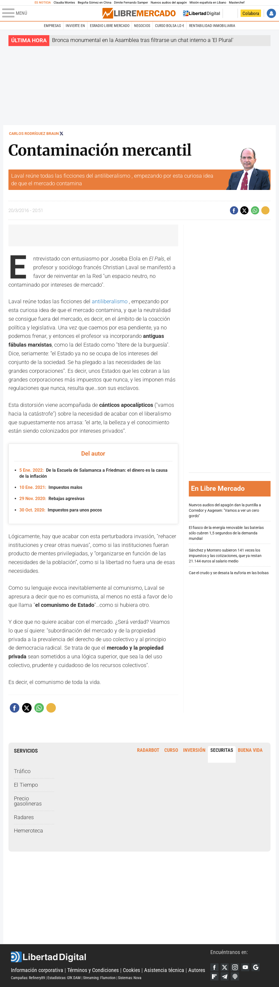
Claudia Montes (64, 2)
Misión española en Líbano (208, 2)
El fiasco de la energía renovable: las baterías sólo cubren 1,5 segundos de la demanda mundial (226, 533)
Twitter (225, 967)
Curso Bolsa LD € (169, 25)
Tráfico (22, 771)
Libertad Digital (110, 957)
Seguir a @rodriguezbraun (61, 133)
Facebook (214, 967)
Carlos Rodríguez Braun (34, 133)
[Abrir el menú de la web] (51, 13)
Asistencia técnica (164, 970)
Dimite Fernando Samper (131, 2)
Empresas (52, 25)
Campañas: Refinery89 (28, 978)
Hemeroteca (28, 831)
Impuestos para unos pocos (60, 510)
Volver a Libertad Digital (201, 13)
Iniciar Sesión (271, 13)
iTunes (235, 976)
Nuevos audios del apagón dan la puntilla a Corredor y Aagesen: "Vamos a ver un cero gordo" (225, 510)
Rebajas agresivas (51, 498)
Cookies (131, 970)
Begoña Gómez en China (94, 2)
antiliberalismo (109, 301)
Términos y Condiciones (93, 970)
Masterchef (236, 2)
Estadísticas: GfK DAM (64, 978)
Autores (196, 970)
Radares (24, 817)
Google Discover (255, 967)
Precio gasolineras (28, 801)
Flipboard (214, 976)
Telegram (225, 976)
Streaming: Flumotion (99, 978)
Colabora (250, 13)
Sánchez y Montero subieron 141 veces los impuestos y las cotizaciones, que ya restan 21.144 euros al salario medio (225, 556)
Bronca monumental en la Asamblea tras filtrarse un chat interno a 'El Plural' (142, 40)
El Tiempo (26, 785)
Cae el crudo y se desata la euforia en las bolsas (229, 573)
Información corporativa (37, 970)
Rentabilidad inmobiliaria (212, 25)
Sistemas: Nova (129, 978)
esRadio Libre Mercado (109, 25)
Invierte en (75, 25)
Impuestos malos (50, 487)
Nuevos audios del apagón (169, 2)
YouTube (245, 967)
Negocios (142, 25)
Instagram (235, 967)
